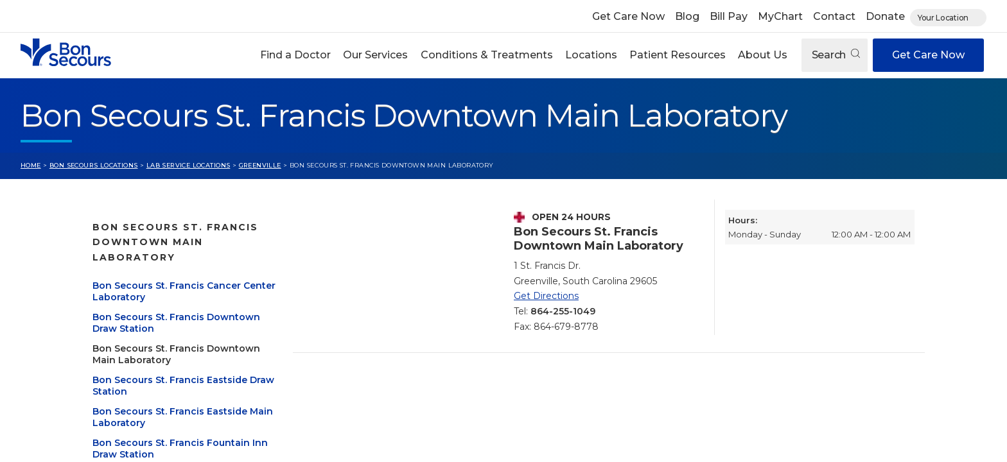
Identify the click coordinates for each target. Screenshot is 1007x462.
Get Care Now (628, 16)
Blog (687, 16)
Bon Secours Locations (93, 165)
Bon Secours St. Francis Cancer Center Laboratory (166, 260)
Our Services (375, 55)
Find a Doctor (295, 55)
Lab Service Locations (188, 165)
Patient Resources (677, 55)
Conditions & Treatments (487, 55)
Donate (885, 16)
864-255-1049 (562, 311)
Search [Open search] (836, 55)
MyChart (780, 16)
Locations (591, 55)
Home (31, 165)
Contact (834, 16)
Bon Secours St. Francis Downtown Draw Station (151, 292)
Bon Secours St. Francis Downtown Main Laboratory (159, 323)
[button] (295, 55)
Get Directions (546, 296)
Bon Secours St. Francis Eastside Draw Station (169, 354)
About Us (762, 55)
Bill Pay (729, 16)
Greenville (260, 165)
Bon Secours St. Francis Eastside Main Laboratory (169, 386)
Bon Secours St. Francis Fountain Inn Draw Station (171, 417)
